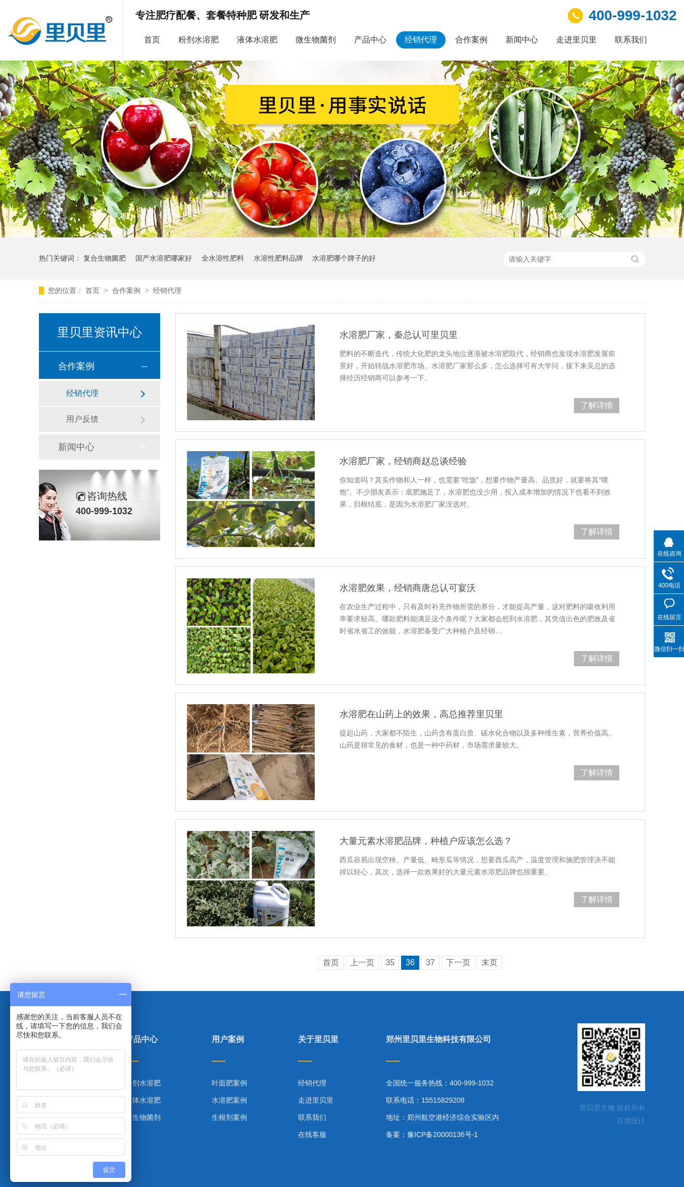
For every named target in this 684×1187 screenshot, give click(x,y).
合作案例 (471, 39)
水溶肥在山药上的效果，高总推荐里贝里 (421, 714)
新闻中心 (522, 39)
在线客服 (312, 1134)
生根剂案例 (229, 1117)
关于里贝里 (318, 1039)
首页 (152, 39)
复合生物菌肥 (104, 258)
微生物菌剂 (316, 39)
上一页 (362, 962)
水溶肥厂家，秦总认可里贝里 (398, 335)
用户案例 (228, 1039)
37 (430, 962)
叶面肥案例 (229, 1083)
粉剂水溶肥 (198, 39)
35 (390, 962)
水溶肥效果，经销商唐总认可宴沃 (407, 588)
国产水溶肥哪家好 (163, 258)
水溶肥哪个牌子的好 (344, 258)
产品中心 (370, 39)
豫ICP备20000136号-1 (442, 1134)
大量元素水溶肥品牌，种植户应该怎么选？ (425, 841)
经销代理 (421, 39)
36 (410, 962)
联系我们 (631, 39)
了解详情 (596, 405)
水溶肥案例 (229, 1100)
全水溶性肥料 (223, 258)
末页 (489, 962)
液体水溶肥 (257, 39)
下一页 (458, 962)
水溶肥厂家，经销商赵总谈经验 (403, 461)
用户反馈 (82, 419)
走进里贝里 (576, 39)
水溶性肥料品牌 (278, 258)
